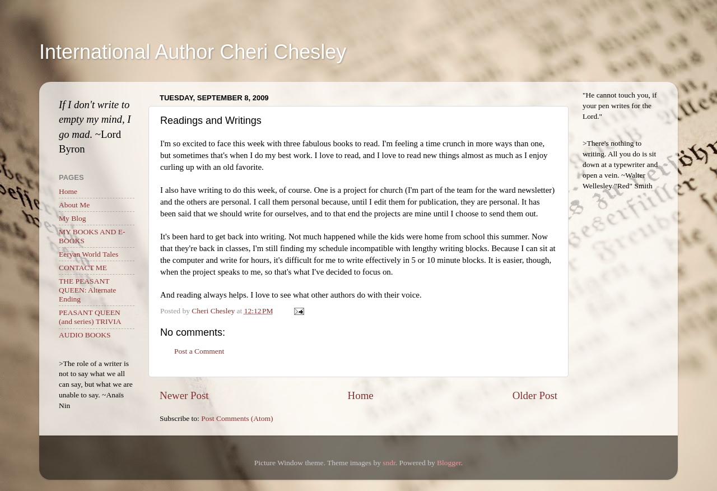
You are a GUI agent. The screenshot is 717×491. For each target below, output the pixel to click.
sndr (389, 462)
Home (361, 395)
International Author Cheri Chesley (192, 51)
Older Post (535, 395)
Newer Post (184, 395)
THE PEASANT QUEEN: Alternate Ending (87, 290)
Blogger (449, 462)
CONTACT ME (83, 267)
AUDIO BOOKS (85, 335)
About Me (74, 205)
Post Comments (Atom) (237, 418)
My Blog (72, 218)
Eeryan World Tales (88, 254)
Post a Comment (199, 351)
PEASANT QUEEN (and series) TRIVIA (90, 317)
